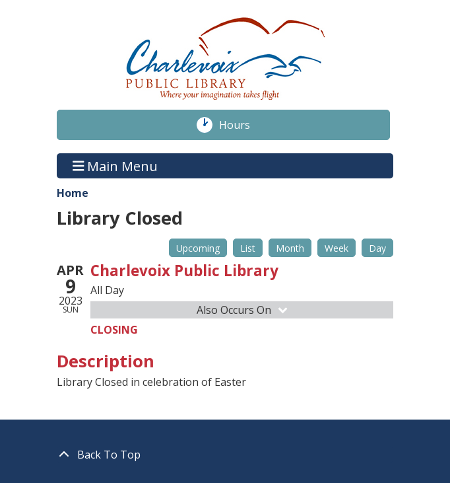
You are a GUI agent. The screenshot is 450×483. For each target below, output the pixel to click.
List (247, 248)
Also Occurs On (243, 310)
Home (72, 193)
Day (377, 248)
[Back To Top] (225, 454)
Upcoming (198, 248)
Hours (241, 125)
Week (336, 248)
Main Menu (115, 165)
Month (290, 248)
